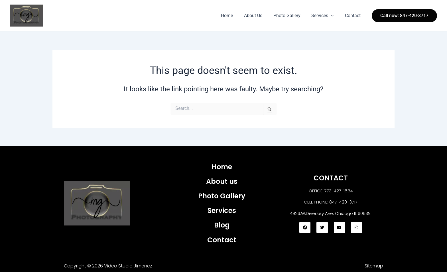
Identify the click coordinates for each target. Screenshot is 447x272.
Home (235, 15)
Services (325, 15)
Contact (353, 15)
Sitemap (374, 266)
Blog (222, 225)
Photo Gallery (291, 15)
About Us (260, 15)
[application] (334, 15)
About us (221, 181)
